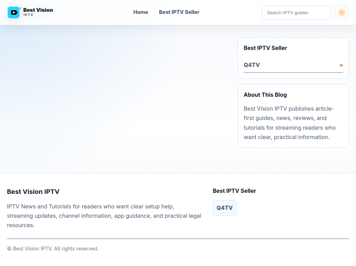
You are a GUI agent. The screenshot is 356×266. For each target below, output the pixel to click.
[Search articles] (296, 12)
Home (141, 12)
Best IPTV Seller (179, 12)
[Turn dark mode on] (341, 12)
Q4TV (252, 64)
